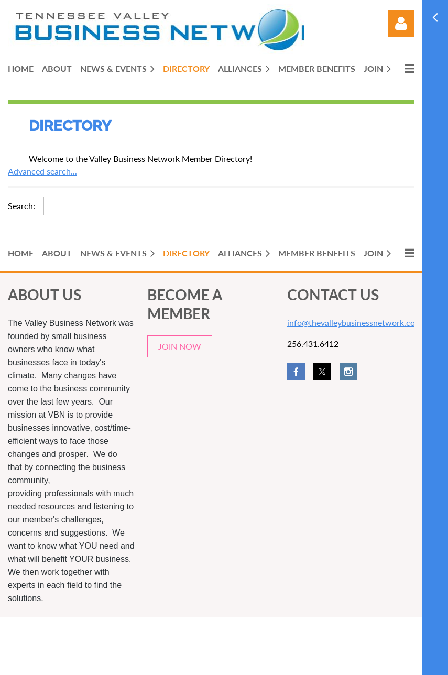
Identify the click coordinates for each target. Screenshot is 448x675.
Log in (401, 23)
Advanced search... (42, 171)
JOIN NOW (179, 346)
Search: (21, 206)
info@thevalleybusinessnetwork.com (354, 323)
